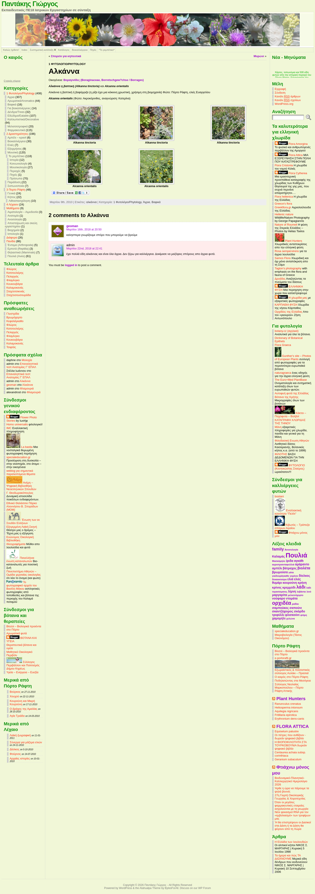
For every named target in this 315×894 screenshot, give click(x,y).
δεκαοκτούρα (279, 579)
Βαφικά (11, 104)
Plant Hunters (288, 240)
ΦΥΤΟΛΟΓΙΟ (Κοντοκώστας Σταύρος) (290, 467)
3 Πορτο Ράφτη (15, 189)
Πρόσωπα (16, 178)
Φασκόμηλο (278, 561)
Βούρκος (15, 691)
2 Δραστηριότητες (17, 133)
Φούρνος (15, 754)
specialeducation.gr (18, 457)
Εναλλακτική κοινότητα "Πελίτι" (288, 512)
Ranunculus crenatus (288, 703)
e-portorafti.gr (283, 658)
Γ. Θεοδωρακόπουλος (19, 492)
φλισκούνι (292, 615)
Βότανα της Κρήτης (286, 397)
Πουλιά (296, 555)
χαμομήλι (278, 618)
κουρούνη (290, 582)
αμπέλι (277, 568)
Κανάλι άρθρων (288, 96)
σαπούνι (296, 608)
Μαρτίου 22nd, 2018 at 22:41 (84, 248)
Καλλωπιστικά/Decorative (23, 119)
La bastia (19, 447)
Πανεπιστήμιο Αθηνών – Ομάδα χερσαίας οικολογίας (23, 573)
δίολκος (304, 575)
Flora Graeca (283, 345)
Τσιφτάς (11, 347)
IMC (8, 428)
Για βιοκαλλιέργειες (19, 108)
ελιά (290, 579)
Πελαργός (12, 276)
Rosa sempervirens (287, 251)
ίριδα (289, 561)
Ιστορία (14, 159)
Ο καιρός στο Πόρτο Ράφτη (291, 676)
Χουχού (14, 696)
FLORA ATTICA (292, 726)
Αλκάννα (25, 381)
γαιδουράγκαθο (280, 576)
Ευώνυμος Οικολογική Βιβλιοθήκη (20, 538)
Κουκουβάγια (14, 284)
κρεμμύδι (289, 587)
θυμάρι (277, 582)
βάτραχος (290, 568)
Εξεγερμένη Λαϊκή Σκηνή (21, 526)
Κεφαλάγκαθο (14, 321)
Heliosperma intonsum (289, 707)
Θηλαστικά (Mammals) (21, 252)
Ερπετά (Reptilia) (18, 248)
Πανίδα (10, 241)
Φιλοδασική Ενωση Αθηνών (292, 440)
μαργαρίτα (279, 595)
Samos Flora (283, 258)
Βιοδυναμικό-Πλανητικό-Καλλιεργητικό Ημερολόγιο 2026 (291, 781)
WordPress (125, 888)
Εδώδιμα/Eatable (18, 115)
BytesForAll (171, 888)
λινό (308, 591)
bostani (279, 496)
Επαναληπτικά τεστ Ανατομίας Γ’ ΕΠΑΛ (22, 365)
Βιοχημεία (13, 230)
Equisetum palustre (287, 731)
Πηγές (93, 50)
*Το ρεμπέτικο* (107, 50)
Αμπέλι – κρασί (16, 137)
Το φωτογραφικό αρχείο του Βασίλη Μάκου (21, 585)
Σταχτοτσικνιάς (15, 291)
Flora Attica (289, 155)
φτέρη (303, 615)
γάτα (291, 572)
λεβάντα (301, 591)
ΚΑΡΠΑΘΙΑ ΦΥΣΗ (286, 304)
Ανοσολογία (14, 219)
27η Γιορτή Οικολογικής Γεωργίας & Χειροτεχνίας (290, 797)
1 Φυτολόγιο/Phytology (20, 93)
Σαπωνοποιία (15, 186)
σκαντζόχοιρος (282, 611)
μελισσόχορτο (295, 595)
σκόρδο (299, 611)
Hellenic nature (284, 214)
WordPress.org (284, 103)
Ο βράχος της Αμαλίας (23, 708)
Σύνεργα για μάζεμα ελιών (26, 742)
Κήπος (11, 197)
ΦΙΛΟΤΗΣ (281, 454)
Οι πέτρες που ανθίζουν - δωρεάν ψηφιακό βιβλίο (290, 736)
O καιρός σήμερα (12, 81)
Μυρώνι (259, 56)
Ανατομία (13, 215)
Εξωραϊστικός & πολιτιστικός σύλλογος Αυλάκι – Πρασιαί (292, 670)
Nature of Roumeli (286, 224)
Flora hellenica (284, 196)
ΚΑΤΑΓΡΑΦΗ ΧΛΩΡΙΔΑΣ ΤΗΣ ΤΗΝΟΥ (290, 421)
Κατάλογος (63, 50)
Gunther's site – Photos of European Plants (293, 357)
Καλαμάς (278, 556)
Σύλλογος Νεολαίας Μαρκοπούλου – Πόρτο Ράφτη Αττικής (289, 687)
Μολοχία (27, 360)
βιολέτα (304, 568)
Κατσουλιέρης (14, 272)
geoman (11, 384)
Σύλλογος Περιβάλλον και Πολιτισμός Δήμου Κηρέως (22, 665)
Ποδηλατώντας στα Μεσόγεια (293, 680)
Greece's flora (283, 203)
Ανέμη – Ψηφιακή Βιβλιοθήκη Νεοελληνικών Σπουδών (21, 486)
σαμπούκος (280, 608)
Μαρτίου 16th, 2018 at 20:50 (84, 229)
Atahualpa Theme (150, 888)
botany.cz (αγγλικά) (287, 331)
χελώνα (290, 618)
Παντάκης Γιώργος (30, 4)
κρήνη (302, 582)
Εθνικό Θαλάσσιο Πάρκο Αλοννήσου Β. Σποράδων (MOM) (22, 506)
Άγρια (10, 97)
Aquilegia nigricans (286, 711)
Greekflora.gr (283, 207)
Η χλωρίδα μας (291, 297)
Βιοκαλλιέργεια (80, 50)
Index (24, 50)
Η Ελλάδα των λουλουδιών (291, 841)
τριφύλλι (278, 615)
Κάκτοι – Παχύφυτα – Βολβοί (290, 414)
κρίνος (277, 587)
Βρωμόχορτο (14, 317)
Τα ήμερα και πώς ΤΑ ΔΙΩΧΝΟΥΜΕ (288, 857)
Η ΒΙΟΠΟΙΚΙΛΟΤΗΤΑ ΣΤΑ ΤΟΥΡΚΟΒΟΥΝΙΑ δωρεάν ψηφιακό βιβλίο (291, 745)
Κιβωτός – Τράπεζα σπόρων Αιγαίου (292, 526)
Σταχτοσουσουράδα (18, 295)
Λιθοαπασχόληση (19, 200)
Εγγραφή (280, 89)
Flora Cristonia (284, 165)
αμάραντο (302, 564)
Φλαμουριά (27, 388)
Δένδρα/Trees (15, 112)
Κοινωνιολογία (18, 163)
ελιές (297, 579)
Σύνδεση (280, 92)
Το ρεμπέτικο (16, 156)
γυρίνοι (294, 576)
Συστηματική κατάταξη (41, 50)
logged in (71, 265)
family (278, 549)
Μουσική (12, 152)
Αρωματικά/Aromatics (20, 100)
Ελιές (10, 145)
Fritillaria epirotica (286, 715)
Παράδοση (14, 182)
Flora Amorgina (291, 143)
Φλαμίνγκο (12, 280)
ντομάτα (292, 598)
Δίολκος (14, 749)
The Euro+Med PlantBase (291, 379)
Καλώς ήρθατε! (11, 50)
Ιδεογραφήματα (15, 544)
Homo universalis (17, 424)
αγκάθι (298, 561)
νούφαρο (278, 598)
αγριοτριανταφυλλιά (283, 564)
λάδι (301, 586)
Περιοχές (15, 171)
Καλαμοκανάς (14, 287)
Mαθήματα (12, 208)
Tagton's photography (288, 268)
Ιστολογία (13, 233)
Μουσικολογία (18, 167)
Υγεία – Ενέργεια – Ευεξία (22, 672)
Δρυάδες (280, 278)
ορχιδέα (281, 603)
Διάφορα (11, 237)
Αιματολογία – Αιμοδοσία (22, 212)
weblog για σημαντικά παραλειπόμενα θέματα (20, 472)
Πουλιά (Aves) (16, 256)
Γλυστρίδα (12, 313)
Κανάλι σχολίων (288, 100)
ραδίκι (295, 604)
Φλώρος (11, 269)
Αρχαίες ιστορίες (20, 758)
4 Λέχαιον (12, 204)
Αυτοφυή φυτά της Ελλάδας (292, 393)
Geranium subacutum (288, 759)
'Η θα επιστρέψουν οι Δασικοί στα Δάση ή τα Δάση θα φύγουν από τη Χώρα (293, 826)
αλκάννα (91, 202)
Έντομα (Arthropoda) (20, 245)
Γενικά (11, 193)
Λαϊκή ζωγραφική (20, 735)
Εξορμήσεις (14, 148)
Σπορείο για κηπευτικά (66, 56)
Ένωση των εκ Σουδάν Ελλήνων (23, 521)
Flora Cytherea (291, 173)
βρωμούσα (280, 572)
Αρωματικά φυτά (16, 633)
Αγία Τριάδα (17, 715)
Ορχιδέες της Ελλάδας (288, 311)
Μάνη (278, 427)
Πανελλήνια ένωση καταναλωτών (20, 559)
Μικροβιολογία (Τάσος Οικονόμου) (288, 636)
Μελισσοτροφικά (17, 126)
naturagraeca (283, 372)
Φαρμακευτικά (16, 130)
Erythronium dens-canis (289, 718)
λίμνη (292, 591)
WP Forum (204, 888)
